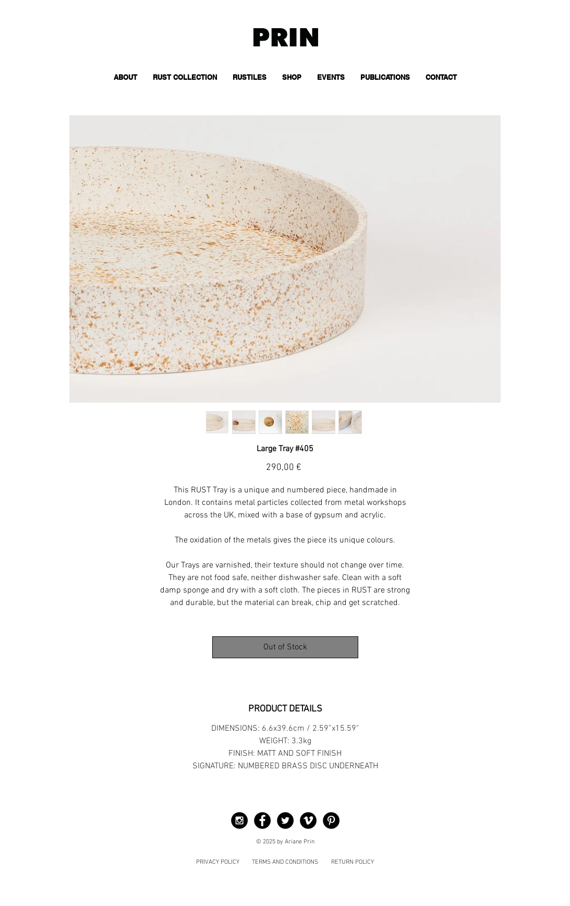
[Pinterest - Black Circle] (331, 820)
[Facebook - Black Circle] (262, 820)
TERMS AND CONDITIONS (285, 862)
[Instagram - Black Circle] (239, 820)
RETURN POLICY (352, 862)
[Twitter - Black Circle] (285, 820)
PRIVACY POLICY (217, 862)
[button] (185, 77)
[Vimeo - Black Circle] (308, 820)
